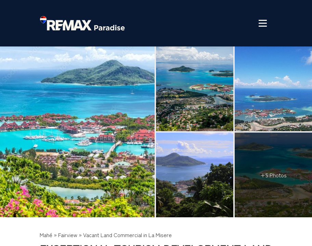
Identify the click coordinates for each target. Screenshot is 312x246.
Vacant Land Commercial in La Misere (127, 234)
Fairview (67, 234)
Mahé (46, 234)
